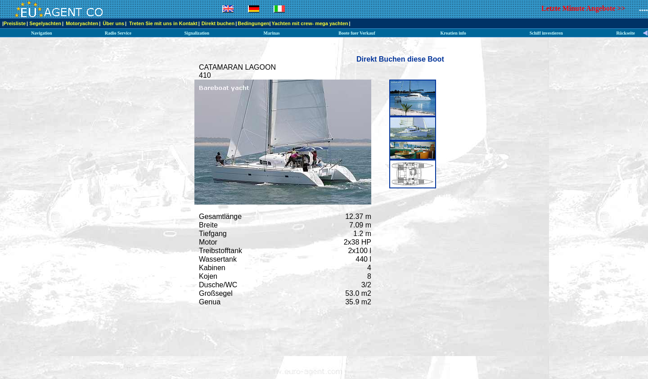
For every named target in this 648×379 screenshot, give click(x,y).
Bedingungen (253, 23)
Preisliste (15, 23)
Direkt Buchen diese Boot (400, 59)
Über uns (113, 23)
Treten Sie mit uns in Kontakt (163, 23)
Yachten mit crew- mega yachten (310, 23)
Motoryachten (82, 23)
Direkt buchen (218, 23)
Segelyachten (45, 23)
